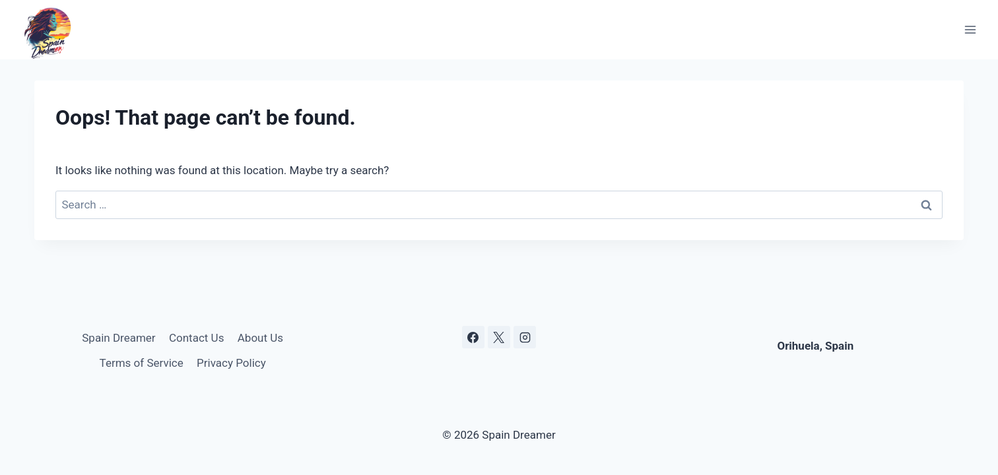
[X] (499, 337)
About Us (260, 337)
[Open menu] (970, 30)
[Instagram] (525, 337)
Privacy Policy (231, 362)
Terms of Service (141, 362)
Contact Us (196, 337)
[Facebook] (473, 337)
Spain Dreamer (118, 337)
